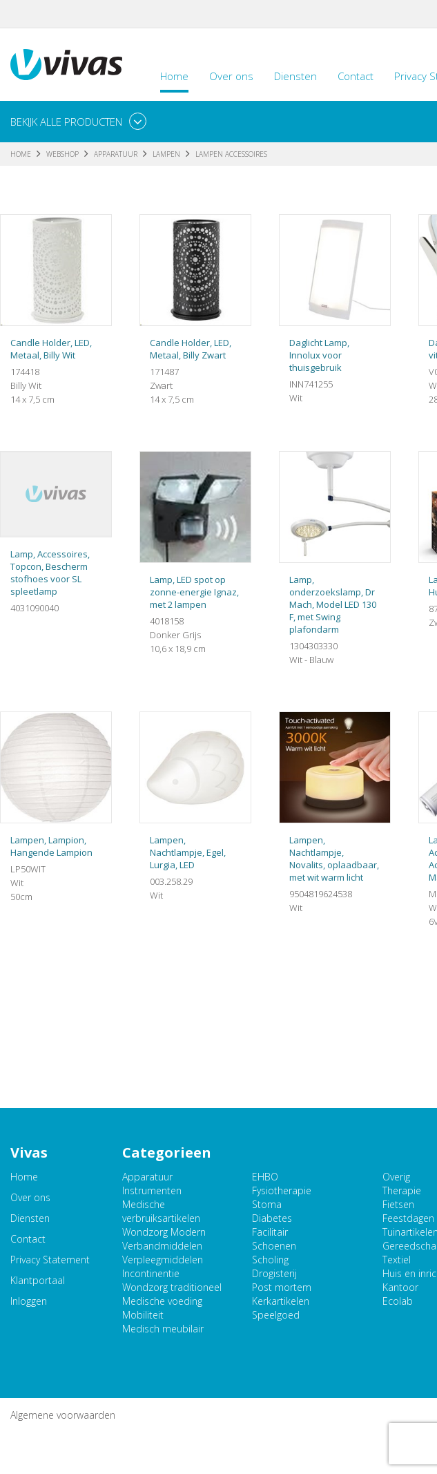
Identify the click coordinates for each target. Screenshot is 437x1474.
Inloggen (28, 1301)
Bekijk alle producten (66, 121)
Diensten (295, 76)
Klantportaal (37, 1280)
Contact (355, 76)
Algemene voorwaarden (62, 1415)
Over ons (231, 76)
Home (174, 76)
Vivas (66, 64)
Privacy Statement (50, 1259)
